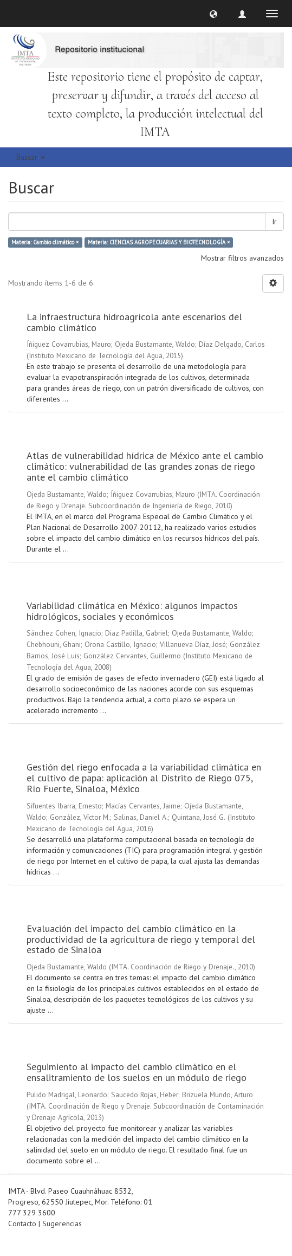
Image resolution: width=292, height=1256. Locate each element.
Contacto (22, 1223)
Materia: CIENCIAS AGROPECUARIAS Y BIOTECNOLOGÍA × (159, 242)
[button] (213, 13)
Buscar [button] (30, 157)
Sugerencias (62, 1223)
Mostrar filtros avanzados (242, 258)
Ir (274, 221)
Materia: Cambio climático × (45, 242)
